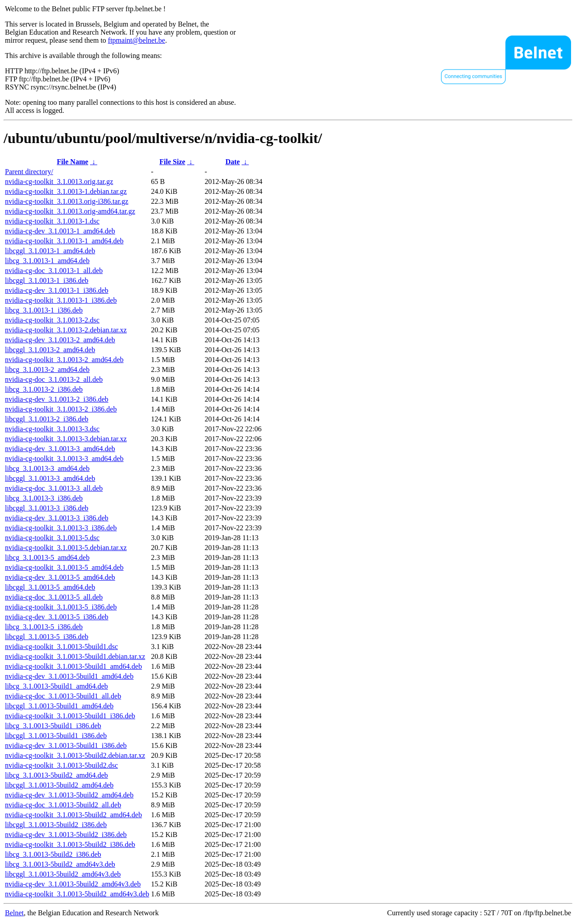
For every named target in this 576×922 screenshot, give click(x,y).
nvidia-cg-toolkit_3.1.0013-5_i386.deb (61, 607)
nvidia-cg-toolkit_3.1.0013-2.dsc (52, 320)
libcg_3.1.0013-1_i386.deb (44, 310)
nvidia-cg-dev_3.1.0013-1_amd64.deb (60, 231)
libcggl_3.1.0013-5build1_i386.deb (56, 735)
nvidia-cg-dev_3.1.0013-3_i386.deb (56, 518)
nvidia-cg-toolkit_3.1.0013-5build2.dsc (61, 765)
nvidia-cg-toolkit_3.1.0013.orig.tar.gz (59, 181)
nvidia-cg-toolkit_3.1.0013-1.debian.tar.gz (66, 191)
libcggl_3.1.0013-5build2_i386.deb (56, 824)
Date (232, 162)
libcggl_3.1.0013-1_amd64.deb (50, 251)
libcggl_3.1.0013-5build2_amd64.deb (59, 785)
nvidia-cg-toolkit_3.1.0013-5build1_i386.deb (70, 716)
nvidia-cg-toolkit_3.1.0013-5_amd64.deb (64, 567)
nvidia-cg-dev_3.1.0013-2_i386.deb (56, 399)
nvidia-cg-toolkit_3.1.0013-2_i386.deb (61, 409)
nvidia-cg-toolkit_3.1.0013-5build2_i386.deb (70, 844)
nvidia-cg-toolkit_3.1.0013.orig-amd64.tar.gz (70, 211)
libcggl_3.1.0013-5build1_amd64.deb (59, 706)
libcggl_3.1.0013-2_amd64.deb (50, 350)
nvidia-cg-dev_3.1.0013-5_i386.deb (56, 617)
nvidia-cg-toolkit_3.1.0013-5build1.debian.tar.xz (75, 656)
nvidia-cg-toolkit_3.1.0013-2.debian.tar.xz (66, 330)
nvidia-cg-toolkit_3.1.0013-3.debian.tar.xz (66, 439)
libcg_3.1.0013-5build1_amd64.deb (56, 686)
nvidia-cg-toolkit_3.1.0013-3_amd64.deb (64, 458)
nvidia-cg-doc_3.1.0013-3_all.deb (54, 488)
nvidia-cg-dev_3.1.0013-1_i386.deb (56, 290)
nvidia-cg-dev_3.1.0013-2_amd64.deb (60, 340)
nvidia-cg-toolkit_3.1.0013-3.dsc (52, 429)
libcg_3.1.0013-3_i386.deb (44, 498)
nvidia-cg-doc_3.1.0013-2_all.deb (54, 379)
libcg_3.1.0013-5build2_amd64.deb (56, 775)
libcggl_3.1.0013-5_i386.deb (46, 636)
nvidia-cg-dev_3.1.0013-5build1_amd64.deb (69, 676)
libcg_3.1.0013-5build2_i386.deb (53, 854)
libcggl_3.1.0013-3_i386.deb (46, 508)
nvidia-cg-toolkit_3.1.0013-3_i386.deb (61, 528)
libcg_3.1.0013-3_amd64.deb (47, 468)
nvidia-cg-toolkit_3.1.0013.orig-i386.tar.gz (66, 201)
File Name (72, 162)
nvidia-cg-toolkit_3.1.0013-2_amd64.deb (64, 359)
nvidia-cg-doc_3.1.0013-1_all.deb (54, 270)
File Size (172, 162)
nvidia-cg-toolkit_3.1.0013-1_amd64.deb (64, 241)
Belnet (14, 913)
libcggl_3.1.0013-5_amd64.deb (50, 587)
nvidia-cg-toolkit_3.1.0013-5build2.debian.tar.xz (75, 755)
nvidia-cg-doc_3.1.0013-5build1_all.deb (63, 696)
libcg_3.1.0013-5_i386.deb (44, 627)
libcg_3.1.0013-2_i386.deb (44, 389)
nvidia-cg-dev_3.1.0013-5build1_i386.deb (66, 745)
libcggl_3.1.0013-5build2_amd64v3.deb (63, 874)
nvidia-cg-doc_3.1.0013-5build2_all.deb (63, 805)
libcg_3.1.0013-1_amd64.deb (47, 260)
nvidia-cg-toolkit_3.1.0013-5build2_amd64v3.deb (77, 894)
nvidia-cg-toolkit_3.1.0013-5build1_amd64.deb (73, 666)
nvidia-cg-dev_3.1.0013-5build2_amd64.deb (69, 795)
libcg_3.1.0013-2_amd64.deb (47, 369)
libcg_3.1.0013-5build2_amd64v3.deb (60, 864)
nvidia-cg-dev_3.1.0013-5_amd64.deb (60, 577)
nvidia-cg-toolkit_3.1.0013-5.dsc (52, 538)
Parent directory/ (29, 171)
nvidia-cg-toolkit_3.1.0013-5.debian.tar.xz (66, 547)
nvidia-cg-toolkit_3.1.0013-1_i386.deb (61, 300)
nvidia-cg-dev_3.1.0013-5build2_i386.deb (66, 834)
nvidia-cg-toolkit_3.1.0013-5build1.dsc (61, 646)
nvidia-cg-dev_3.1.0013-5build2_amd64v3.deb (73, 884)
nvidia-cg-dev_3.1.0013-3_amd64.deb (60, 448)
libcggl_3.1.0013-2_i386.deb (46, 419)
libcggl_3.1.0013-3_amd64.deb (50, 478)
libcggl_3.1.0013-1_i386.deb (46, 280)
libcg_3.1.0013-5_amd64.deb (47, 557)
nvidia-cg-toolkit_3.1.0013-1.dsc (52, 221)
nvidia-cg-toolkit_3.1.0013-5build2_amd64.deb (73, 815)
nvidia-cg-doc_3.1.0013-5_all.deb (54, 597)
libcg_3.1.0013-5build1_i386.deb (53, 726)
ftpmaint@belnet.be (136, 40)
